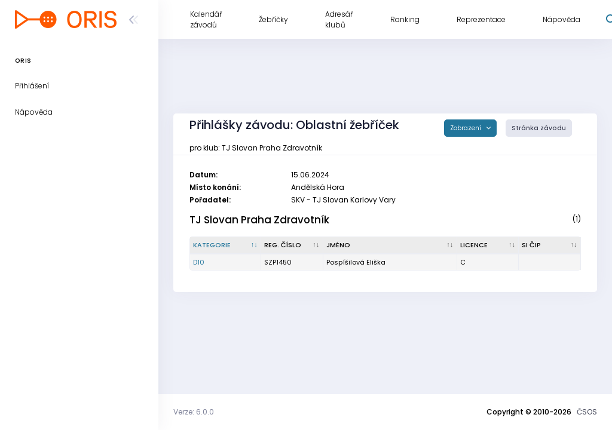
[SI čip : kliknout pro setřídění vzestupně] (550, 245)
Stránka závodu (539, 128)
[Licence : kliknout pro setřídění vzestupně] (488, 245)
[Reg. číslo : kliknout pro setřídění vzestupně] (292, 245)
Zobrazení (466, 128)
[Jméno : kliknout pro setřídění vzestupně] (390, 245)
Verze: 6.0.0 (193, 412)
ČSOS (587, 412)
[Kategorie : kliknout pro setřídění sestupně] (225, 245)
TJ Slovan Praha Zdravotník (259, 220)
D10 (198, 262)
